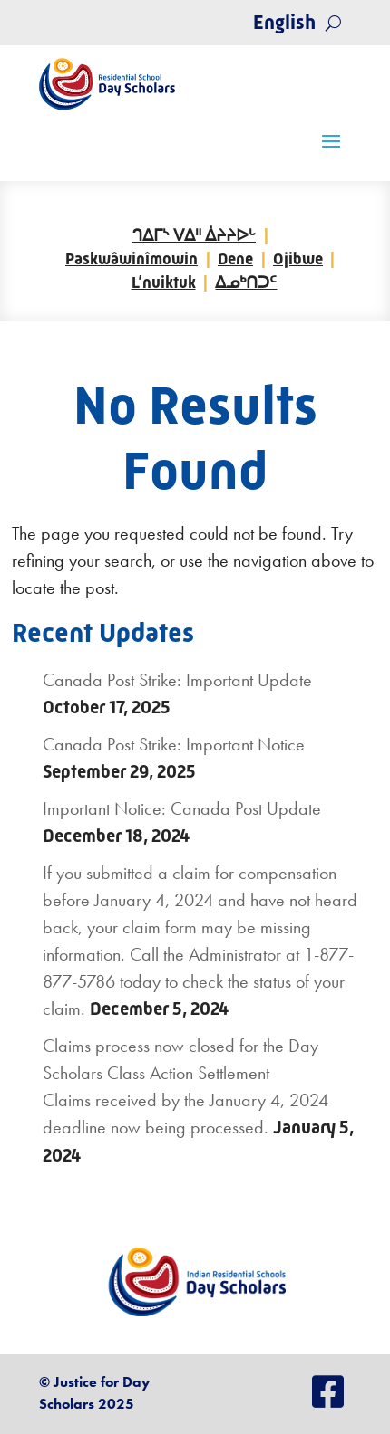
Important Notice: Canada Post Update (182, 808)
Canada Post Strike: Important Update (177, 680)
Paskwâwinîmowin (131, 259)
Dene (235, 259)
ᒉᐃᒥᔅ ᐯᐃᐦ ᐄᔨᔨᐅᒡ (194, 235)
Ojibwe (298, 259)
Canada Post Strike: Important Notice (174, 744)
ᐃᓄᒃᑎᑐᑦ (246, 282)
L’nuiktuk (164, 282)
